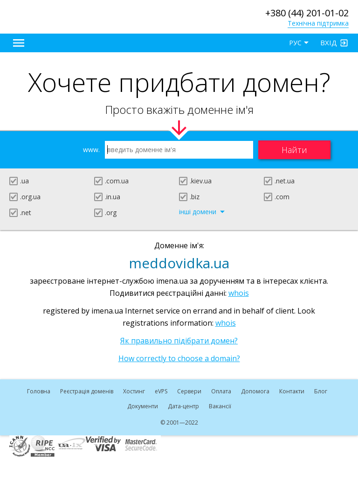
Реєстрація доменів (86, 391)
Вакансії (220, 406)
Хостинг (134, 391)
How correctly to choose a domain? (179, 358)
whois (238, 293)
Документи (142, 406)
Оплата (221, 391)
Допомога (255, 391)
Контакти (291, 391)
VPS (161, 391)
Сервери (189, 391)
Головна (38, 391)
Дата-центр (183, 406)
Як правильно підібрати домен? (179, 340)
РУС (295, 42)
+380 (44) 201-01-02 (307, 13)
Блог (320, 391)
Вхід (328, 42)
